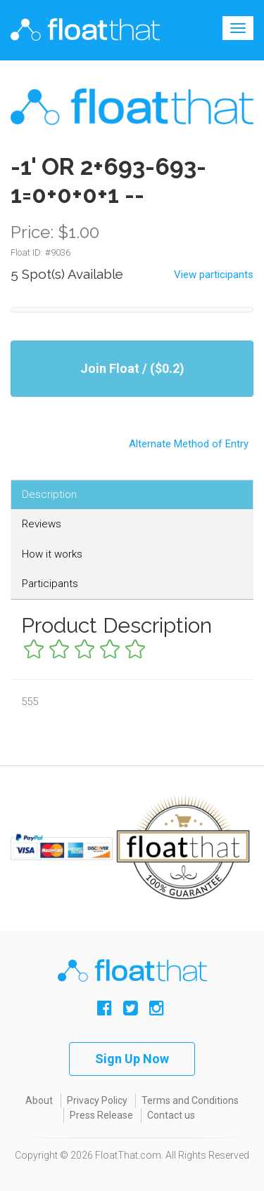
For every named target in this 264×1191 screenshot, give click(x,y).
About (39, 1100)
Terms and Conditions (190, 1100)
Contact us (171, 1115)
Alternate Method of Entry (132, 438)
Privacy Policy (97, 1100)
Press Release (101, 1115)
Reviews (41, 524)
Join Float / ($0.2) (132, 368)
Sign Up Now (132, 1058)
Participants (50, 583)
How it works (52, 554)
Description (49, 494)
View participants (213, 274)
